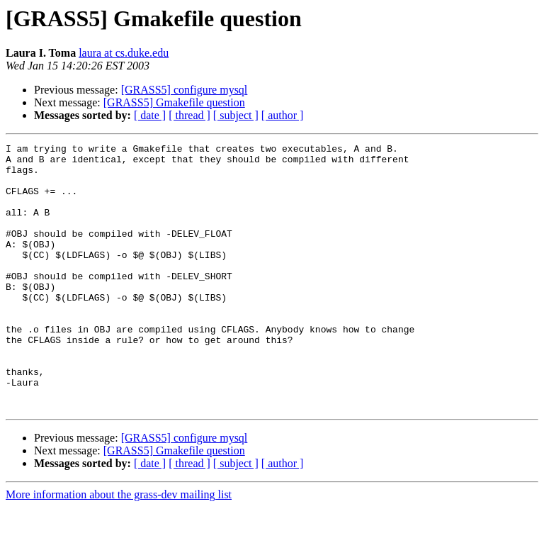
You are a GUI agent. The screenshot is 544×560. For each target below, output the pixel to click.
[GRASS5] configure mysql (184, 90)
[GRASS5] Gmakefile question (174, 102)
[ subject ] (236, 115)
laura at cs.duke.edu (124, 53)
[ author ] (282, 115)
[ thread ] (189, 115)
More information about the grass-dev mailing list (119, 548)
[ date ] (150, 115)
